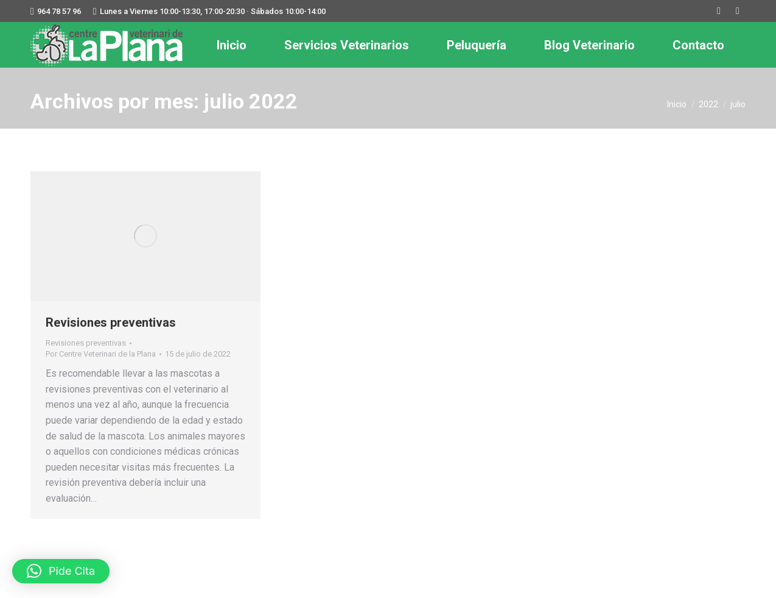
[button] (61, 571)
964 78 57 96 (59, 11)
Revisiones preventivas (111, 322)
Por (101, 353)
